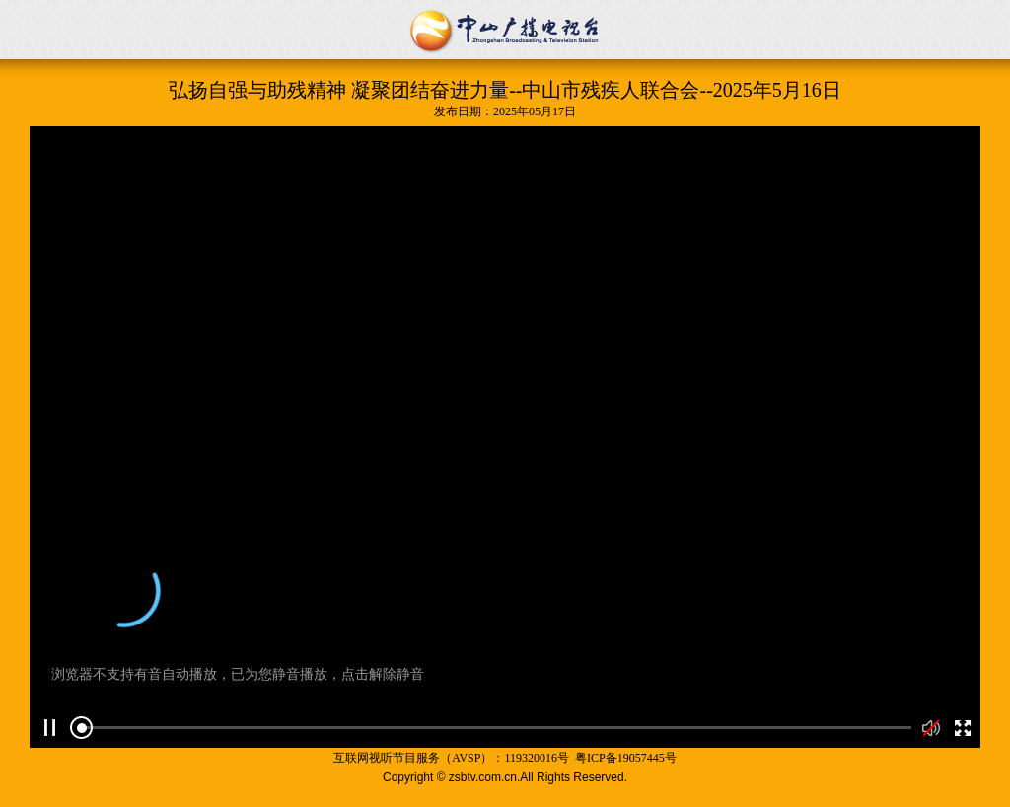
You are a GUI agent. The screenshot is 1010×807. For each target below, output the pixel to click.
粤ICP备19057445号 (626, 758)
